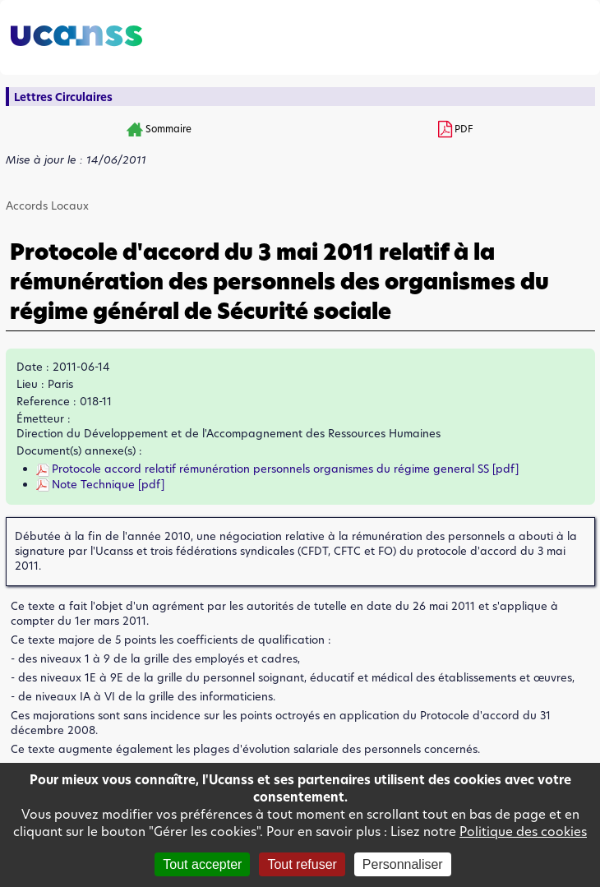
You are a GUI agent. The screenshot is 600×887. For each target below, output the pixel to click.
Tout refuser (301, 864)
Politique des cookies (523, 831)
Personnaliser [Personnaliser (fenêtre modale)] (402, 864)
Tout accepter (202, 864)
